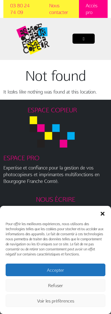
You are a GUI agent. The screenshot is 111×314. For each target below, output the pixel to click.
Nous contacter (58, 9)
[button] (102, 213)
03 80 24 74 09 (20, 9)
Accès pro (92, 9)
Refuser (55, 285)
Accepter (55, 270)
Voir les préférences (55, 301)
